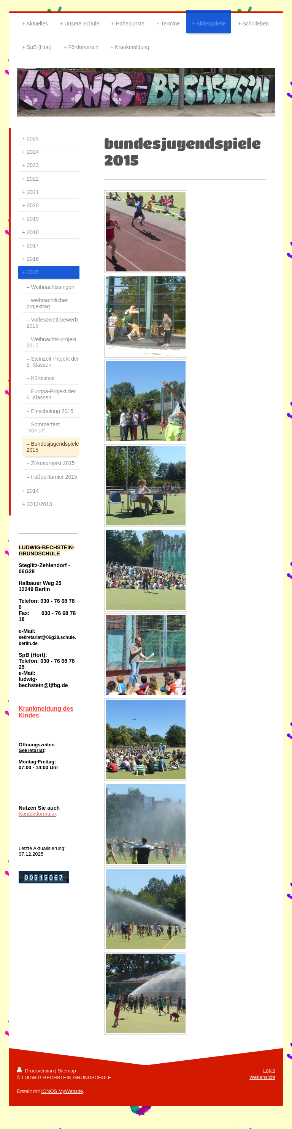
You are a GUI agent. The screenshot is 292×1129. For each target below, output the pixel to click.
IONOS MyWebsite (62, 1091)
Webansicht (262, 1077)
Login (269, 1070)
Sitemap (67, 1071)
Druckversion (36, 1071)
